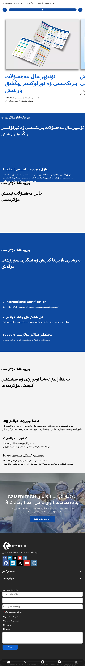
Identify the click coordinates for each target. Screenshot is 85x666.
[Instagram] (25, 558)
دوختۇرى (7, 625)
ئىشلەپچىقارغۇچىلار (11, 621)
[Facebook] (5, 558)
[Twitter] (15, 558)
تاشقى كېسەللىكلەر (11, 616)
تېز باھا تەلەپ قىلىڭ (42, 519)
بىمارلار (6, 629)
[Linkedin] (10, 558)
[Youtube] (20, 558)
